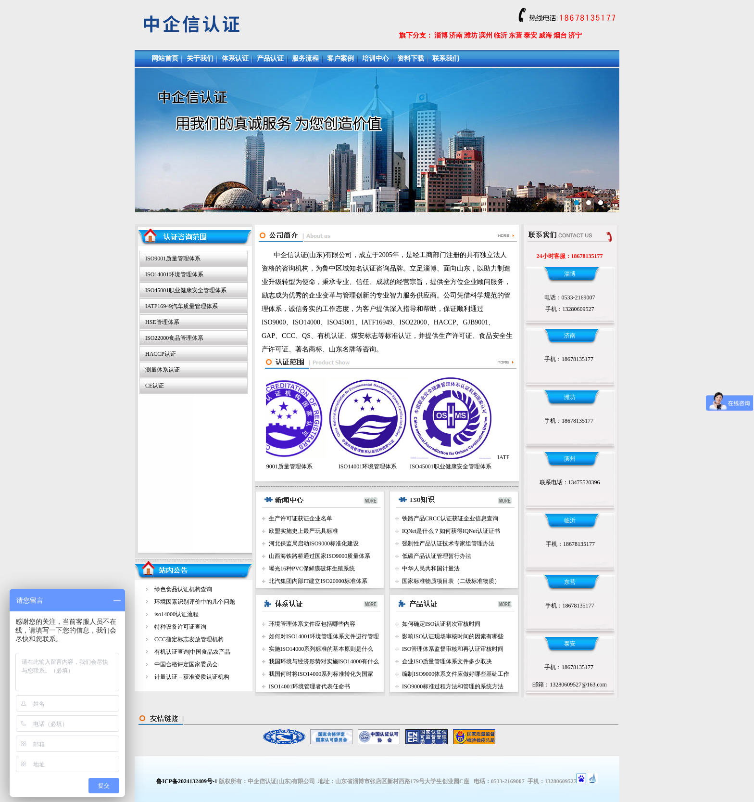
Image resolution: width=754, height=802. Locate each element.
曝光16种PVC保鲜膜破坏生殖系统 (312, 568)
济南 (456, 35)
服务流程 (305, 58)
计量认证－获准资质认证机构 (191, 676)
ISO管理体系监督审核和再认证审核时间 (452, 649)
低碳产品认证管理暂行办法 (436, 556)
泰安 (530, 35)
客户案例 (340, 58)
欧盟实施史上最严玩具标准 (303, 531)
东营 (515, 35)
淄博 (441, 35)
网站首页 (164, 58)
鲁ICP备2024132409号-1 (186, 781)
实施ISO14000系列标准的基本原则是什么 (321, 649)
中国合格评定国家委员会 (186, 664)
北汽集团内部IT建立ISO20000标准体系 (318, 581)
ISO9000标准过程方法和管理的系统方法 (452, 686)
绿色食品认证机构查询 (183, 589)
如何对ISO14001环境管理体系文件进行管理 (324, 636)
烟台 (560, 35)
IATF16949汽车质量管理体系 (181, 306)
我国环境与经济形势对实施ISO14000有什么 (324, 661)
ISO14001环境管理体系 (174, 274)
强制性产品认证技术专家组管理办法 (448, 543)
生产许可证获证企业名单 (300, 518)
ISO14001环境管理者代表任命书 (309, 686)
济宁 (575, 35)
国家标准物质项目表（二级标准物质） (451, 581)
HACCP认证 (160, 353)
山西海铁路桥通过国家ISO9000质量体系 (319, 556)
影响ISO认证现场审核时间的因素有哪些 (452, 636)
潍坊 (471, 35)
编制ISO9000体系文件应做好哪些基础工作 (455, 674)
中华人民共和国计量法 (431, 568)
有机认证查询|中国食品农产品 (192, 651)
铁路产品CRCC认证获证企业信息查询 (450, 518)
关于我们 (200, 58)
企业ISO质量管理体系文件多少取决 (447, 661)
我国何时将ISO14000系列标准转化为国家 (321, 674)
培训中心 (375, 58)
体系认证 (235, 58)
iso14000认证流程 (176, 614)
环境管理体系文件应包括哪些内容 (312, 624)
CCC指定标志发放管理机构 (189, 639)
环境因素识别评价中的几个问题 (194, 601)
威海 (545, 35)
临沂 (500, 35)
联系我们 (445, 58)
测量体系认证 (162, 369)
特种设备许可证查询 (180, 626)
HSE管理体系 (162, 322)
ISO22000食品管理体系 (174, 338)
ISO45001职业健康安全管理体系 (185, 290)
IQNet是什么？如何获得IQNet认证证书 (451, 531)
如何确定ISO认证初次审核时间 (441, 624)
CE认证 (154, 385)
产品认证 (270, 58)
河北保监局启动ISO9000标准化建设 (314, 543)
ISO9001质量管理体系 (173, 258)
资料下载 (410, 58)
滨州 (485, 35)
